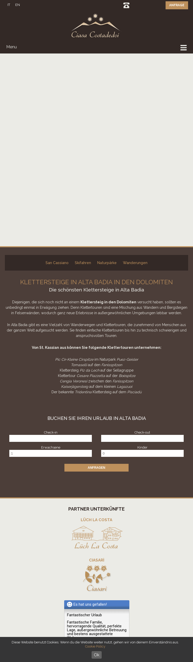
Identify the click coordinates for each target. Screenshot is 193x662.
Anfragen (96, 275)
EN (17, 5)
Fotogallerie (100, 574)
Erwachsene (50, 255)
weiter (74, 451)
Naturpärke (107, 70)
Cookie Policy (95, 646)
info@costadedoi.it (102, 513)
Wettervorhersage (99, 554)
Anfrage (176, 5)
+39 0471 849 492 (105, 507)
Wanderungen (135, 70)
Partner (100, 588)
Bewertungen (100, 568)
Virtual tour (100, 581)
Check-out (142, 240)
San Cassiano (57, 70)
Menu (11, 46)
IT (9, 5)
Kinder (142, 255)
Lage (99, 561)
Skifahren (83, 70)
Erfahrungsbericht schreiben (91, 458)
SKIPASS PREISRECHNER (99, 548)
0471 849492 (126, 5)
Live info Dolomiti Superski (100, 541)
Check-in (50, 240)
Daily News (100, 534)
